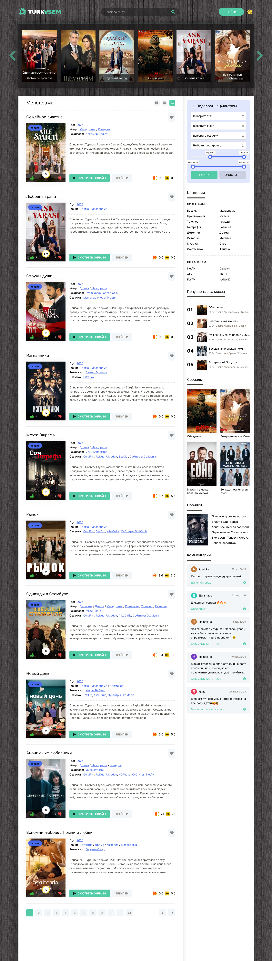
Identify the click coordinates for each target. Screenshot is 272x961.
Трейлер (122, 178)
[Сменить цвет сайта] (250, 12)
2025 (80, 124)
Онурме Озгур (95, 849)
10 (111, 912)
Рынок (32, 514)
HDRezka (125, 774)
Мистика (225, 238)
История (161, 606)
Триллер (147, 606)
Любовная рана (41, 196)
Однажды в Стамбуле (47, 594)
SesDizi (123, 456)
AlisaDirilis (113, 531)
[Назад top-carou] (12, 56)
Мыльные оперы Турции (99, 297)
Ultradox (88, 377)
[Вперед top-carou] (260, 56)
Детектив (86, 606)
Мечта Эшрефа (40, 435)
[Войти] (231, 12)
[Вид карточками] (157, 103)
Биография (194, 227)
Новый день (37, 673)
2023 (80, 204)
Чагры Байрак (95, 690)
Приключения (196, 216)
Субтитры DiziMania (143, 456)
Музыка (192, 243)
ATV (189, 274)
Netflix (191, 268)
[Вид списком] (172, 103)
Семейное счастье (44, 117)
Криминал (132, 606)
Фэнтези (224, 249)
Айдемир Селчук (97, 133)
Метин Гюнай (94, 610)
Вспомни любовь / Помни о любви (59, 832)
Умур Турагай (95, 769)
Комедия (104, 129)
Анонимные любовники (49, 753)
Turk (44, 11)
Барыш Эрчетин (96, 372)
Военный (225, 227)
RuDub (100, 456)
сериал (35, 127)
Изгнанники (37, 355)
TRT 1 (223, 274)
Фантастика (195, 249)
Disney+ (224, 268)
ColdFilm (88, 456)
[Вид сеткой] (164, 103)
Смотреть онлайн (92, 178)
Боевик (192, 210)
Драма (84, 208)
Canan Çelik (110, 292)
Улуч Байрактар (96, 451)
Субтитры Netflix (143, 774)
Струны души (39, 276)
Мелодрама (88, 129)
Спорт (223, 243)
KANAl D (224, 279)
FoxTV (191, 279)
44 (129, 912)
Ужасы (224, 216)
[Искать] (173, 12)
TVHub (87, 695)
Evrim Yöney (93, 292)
